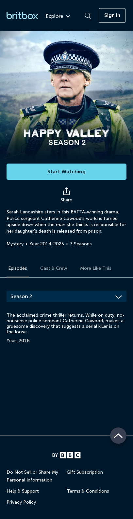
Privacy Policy (21, 502)
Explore (58, 16)
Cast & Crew (53, 268)
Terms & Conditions (88, 491)
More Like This (95, 268)
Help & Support (23, 491)
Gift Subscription (85, 472)
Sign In (112, 15)
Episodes (17, 268)
